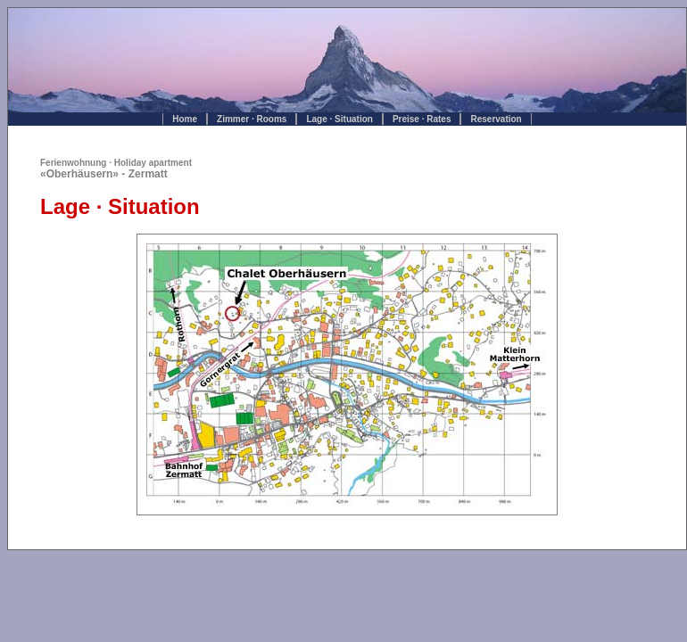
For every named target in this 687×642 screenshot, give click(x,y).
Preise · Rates (422, 119)
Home (184, 119)
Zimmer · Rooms (251, 119)
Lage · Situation (339, 119)
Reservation (495, 119)
